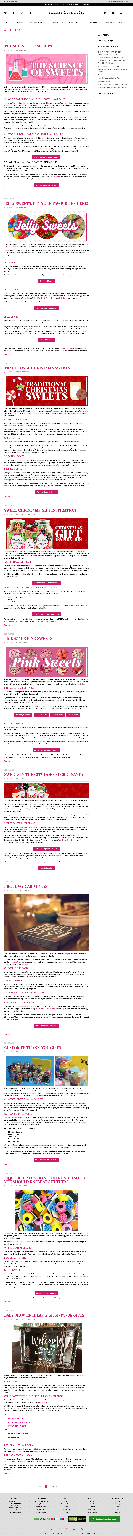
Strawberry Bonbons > (23, 715)
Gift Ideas (20, 514)
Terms (118, 1506)
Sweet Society (75, 22)
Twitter (43, 1298)
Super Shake (15, 838)
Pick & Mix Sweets (92, 1512)
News (66, 1506)
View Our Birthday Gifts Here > (46, 1025)
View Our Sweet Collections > (46, 185)
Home (6, 22)
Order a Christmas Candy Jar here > (46, 614)
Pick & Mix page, (55, 176)
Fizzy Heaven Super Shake (66, 840)
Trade (66, 1512)
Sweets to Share (41, 1506)
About (66, 1501)
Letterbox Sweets (38, 22)
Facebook (50, 1298)
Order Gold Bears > (46, 281)
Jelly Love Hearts (12, 744)
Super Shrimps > (57, 715)
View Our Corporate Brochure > (46, 1160)
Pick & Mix (93, 22)
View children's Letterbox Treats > (46, 157)
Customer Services (66, 1504)
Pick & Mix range (36, 706)
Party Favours (41, 1504)
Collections (57, 22)
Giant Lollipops (50, 1009)
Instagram (58, 1298)
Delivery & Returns (117, 1501)
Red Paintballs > (41, 715)
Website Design (76, 1533)
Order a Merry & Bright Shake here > (47, 583)
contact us (59, 1153)
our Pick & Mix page (66, 348)
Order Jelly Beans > (47, 340)
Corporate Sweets (13, 1118)
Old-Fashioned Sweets (41, 1501)
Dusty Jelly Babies (47, 298)
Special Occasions (23, 372)
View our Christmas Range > (47, 492)
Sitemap (117, 1512)
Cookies (117, 1509)
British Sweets (41, 1509)
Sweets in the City (71, 1105)
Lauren (9, 50)
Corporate (110, 22)
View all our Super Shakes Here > (46, 849)
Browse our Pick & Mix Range (46, 1293)
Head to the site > (46, 868)
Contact (123, 22)
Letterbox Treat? (15, 962)
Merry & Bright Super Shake (28, 827)
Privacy (117, 1504)
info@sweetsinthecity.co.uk (118, 1)
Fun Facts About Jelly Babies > (46, 308)
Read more (7, 190)
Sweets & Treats (22, 50)
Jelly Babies (61, 298)
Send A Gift (20, 22)
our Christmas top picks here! (47, 621)
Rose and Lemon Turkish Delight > (46, 750)
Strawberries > (73, 715)
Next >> (54, 1486)
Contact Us (66, 1509)
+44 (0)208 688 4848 (11, 1)
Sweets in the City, (12, 1242)
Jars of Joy (39, 1009)
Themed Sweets (41, 1512)
